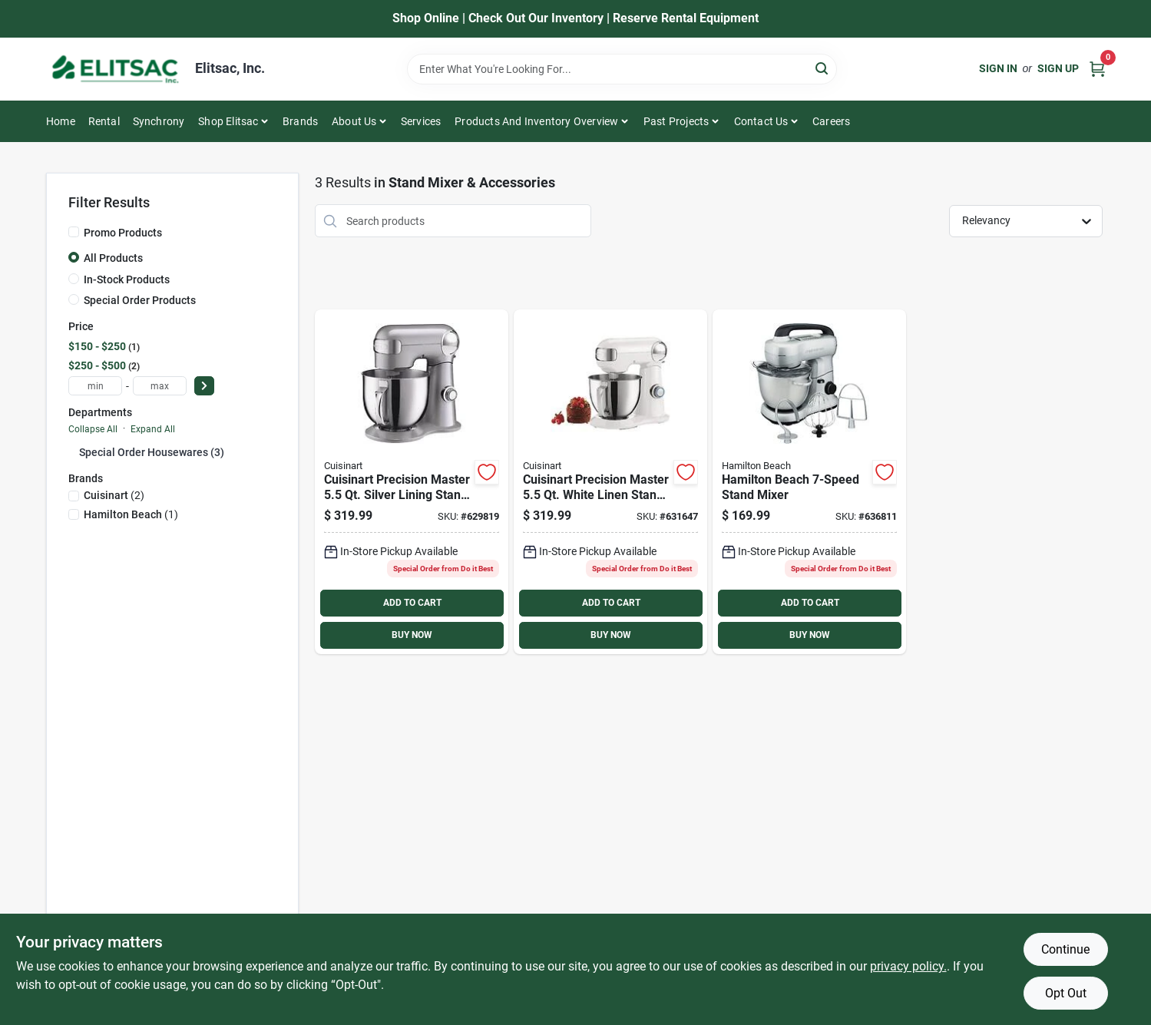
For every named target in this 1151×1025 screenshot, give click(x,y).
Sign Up (1058, 68)
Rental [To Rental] (104, 121)
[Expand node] (74, 451)
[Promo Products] (73, 231)
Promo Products (123, 232)
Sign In (998, 68)
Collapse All (92, 429)
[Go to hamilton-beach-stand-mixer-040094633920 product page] (809, 481)
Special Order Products (140, 300)
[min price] (95, 385)
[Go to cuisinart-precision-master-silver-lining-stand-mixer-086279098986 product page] (411, 481)
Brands (300, 121)
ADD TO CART (412, 602)
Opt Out (1066, 993)
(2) (114, 495)
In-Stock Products (127, 279)
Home (60, 121)
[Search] (823, 68)
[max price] (160, 385)
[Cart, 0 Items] (1097, 69)
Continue (1065, 949)
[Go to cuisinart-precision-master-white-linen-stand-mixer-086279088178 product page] (610, 481)
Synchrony (159, 121)
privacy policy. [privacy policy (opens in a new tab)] (908, 966)
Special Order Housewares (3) (151, 452)
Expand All (153, 429)
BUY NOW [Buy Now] (412, 635)
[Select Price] (204, 385)
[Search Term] (622, 69)
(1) (131, 514)
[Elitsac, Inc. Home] (115, 69)
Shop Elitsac (228, 121)
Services (421, 121)
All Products (113, 258)
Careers (831, 121)
